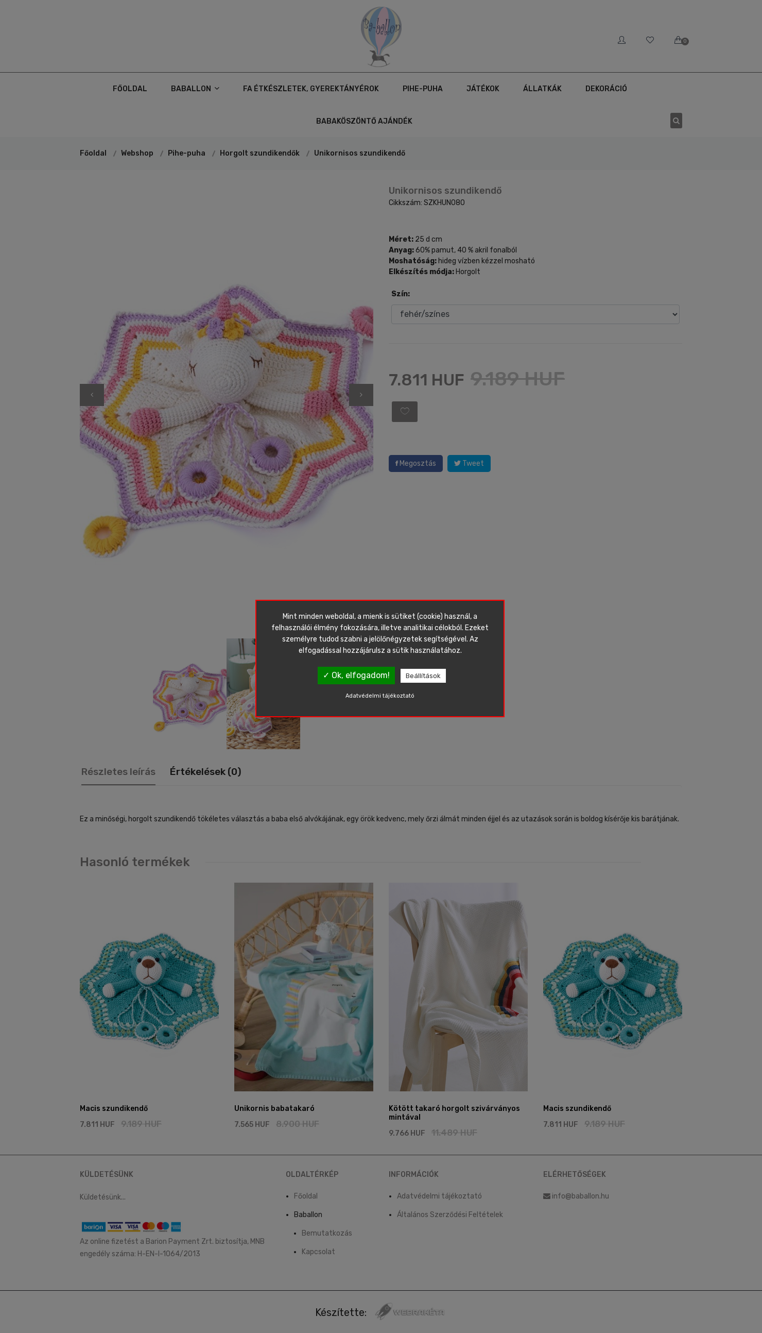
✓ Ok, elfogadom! (356, 675)
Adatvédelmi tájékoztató (379, 696)
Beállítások (423, 676)
